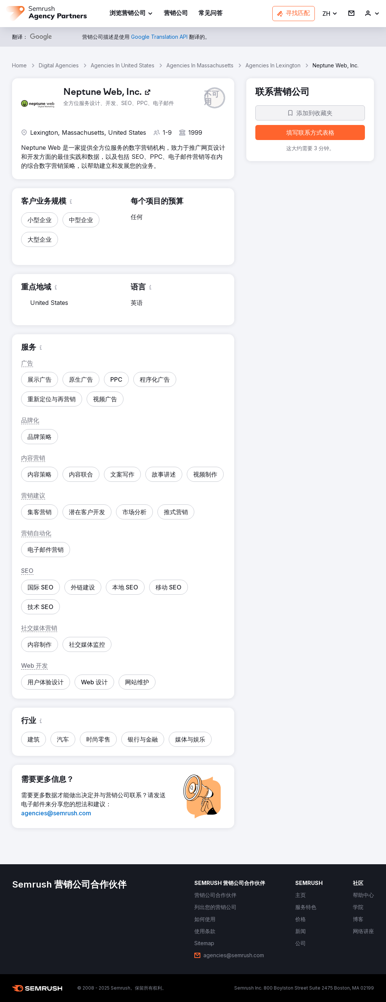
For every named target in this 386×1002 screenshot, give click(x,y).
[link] (176, 13)
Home (19, 65)
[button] (330, 14)
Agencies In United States (122, 65)
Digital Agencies (59, 65)
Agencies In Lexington (273, 65)
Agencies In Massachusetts (199, 65)
